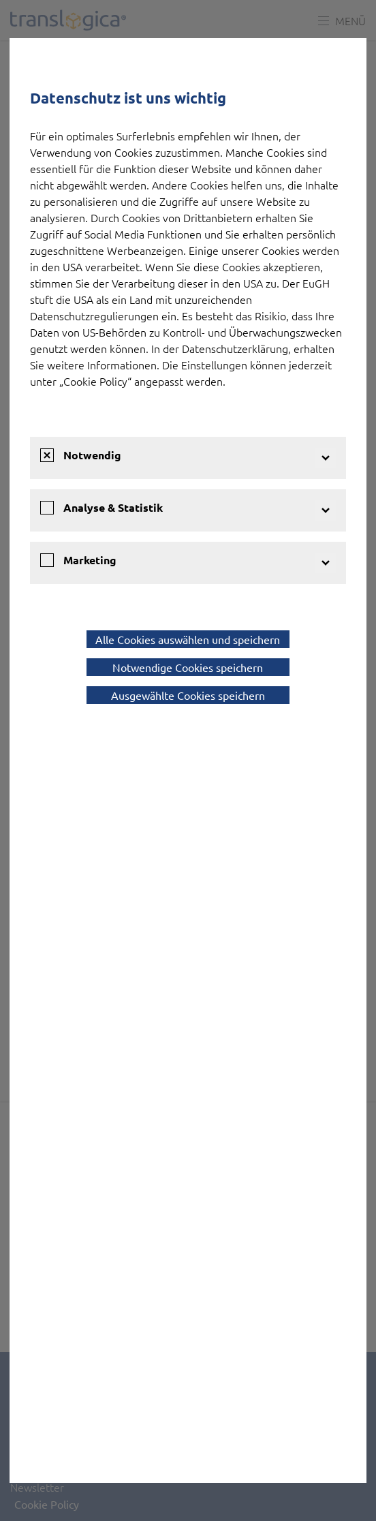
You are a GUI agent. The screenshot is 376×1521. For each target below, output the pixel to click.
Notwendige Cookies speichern (187, 667)
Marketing (89, 560)
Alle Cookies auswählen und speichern (187, 639)
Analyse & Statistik (113, 507)
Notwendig (92, 455)
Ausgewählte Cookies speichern (188, 695)
